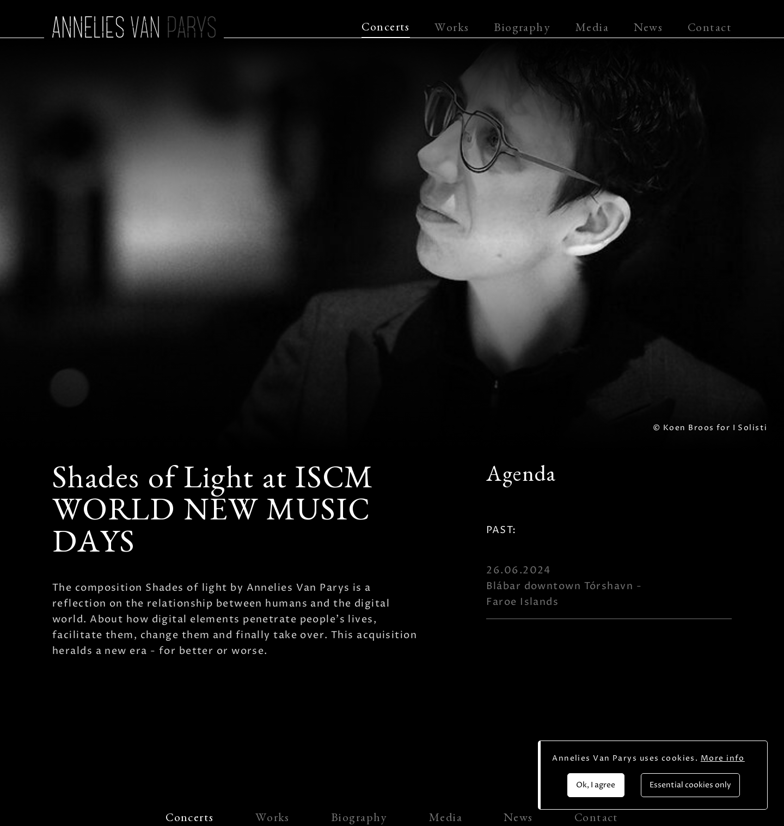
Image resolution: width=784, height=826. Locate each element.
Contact (710, 29)
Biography (522, 29)
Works (451, 29)
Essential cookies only (690, 785)
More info (723, 758)
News (648, 29)
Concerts (386, 29)
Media (592, 29)
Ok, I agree (595, 785)
